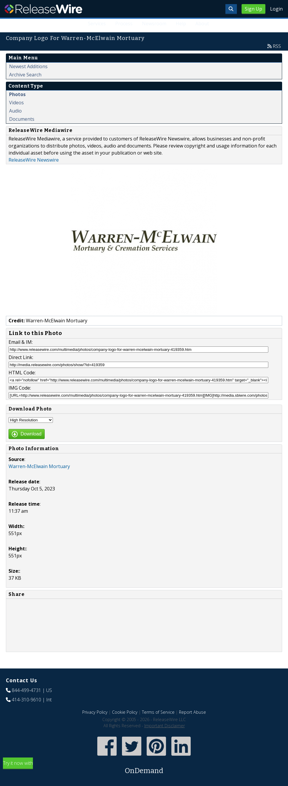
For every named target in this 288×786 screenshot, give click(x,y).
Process (124, 23)
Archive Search (25, 74)
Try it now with (144, 768)
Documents (21, 119)
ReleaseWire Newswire (34, 160)
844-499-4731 (26, 690)
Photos (17, 94)
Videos (16, 102)
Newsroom (154, 23)
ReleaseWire (43, 9)
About (202, 23)
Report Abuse (192, 712)
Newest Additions (28, 66)
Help (181, 23)
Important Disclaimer (164, 725)
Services (97, 23)
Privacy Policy (95, 712)
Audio (15, 111)
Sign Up (253, 9)
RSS (277, 46)
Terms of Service (158, 712)
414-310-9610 (26, 699)
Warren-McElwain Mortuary (39, 466)
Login (276, 9)
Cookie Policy (125, 712)
